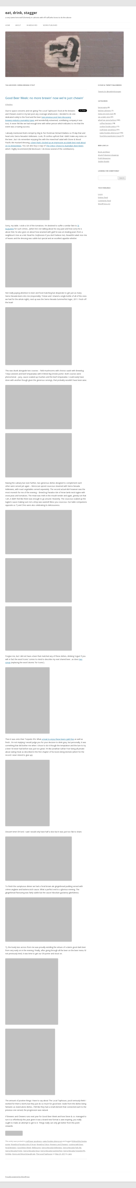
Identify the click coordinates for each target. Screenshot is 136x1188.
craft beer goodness (33, 1141)
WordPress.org (104, 204)
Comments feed (104, 200)
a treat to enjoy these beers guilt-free (58, 739)
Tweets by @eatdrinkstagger (109, 91)
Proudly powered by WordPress (17, 1177)
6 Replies (9, 104)
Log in (100, 194)
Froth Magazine (104, 158)
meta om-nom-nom (105, 114)
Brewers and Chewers (59, 1144)
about (18, 25)
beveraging (102, 107)
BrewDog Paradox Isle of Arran (23, 1144)
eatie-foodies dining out (52, 1141)
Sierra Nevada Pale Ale (72, 1147)
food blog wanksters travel (110, 136)
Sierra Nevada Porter (13, 1151)
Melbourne (36, 1147)
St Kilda (8, 1154)
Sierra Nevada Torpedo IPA (74, 1151)
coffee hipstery (106, 123)
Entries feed (103, 197)
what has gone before (107, 120)
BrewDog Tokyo (43, 1144)
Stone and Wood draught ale (23, 1154)
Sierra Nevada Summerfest (51, 1151)
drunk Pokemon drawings (108, 155)
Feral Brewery (10, 1147)
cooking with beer (76, 1144)
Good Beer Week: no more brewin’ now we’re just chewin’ (44, 98)
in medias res (32, 25)
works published (50, 25)
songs (7, 662)
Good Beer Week (24, 1147)
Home (7, 25)
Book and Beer (104, 152)
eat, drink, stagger (21, 12)
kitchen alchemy (104, 110)
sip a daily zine (104, 117)
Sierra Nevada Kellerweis (52, 1147)
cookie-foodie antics (108, 126)
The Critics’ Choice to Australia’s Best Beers (64, 145)
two (80, 659)
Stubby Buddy (103, 161)
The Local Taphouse (44, 1154)
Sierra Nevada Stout (31, 1151)
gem (70, 1154)
